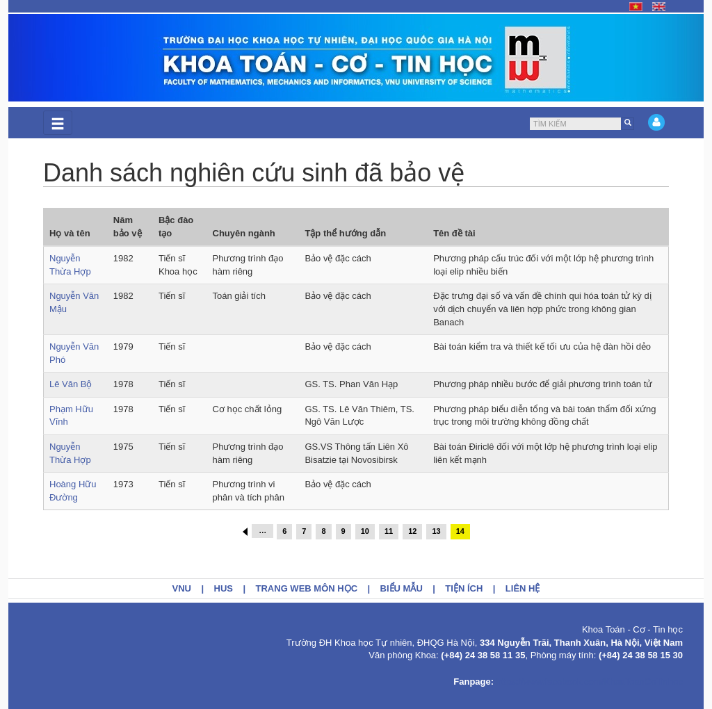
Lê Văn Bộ (70, 384)
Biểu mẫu (401, 588)
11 (389, 531)
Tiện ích (464, 588)
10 (365, 531)
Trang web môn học (307, 588)
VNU (181, 588)
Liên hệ (522, 588)
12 (412, 531)
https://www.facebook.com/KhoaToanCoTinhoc (589, 681)
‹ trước (245, 532)
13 (436, 531)
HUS (223, 588)
